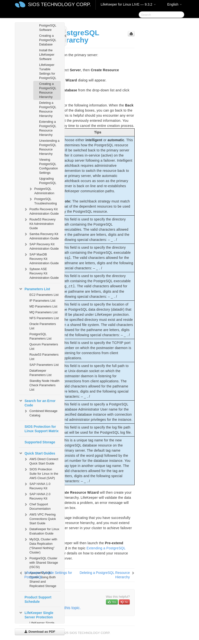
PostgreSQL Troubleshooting (42, 200)
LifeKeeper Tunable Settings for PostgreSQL (47, 71)
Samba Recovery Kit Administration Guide (41, 235)
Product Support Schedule (38, 599)
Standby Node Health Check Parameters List (44, 385)
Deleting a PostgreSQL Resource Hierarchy (47, 109)
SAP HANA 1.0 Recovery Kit (37, 485)
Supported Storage (40, 442)
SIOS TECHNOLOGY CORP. (59, 4)
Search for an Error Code (37, 402)
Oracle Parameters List (42, 326)
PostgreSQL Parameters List (40, 336)
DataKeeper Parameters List (40, 373)
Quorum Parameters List (43, 346)
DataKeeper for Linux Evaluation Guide (41, 530)
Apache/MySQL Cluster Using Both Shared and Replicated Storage (40, 579)
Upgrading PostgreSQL (47, 181)
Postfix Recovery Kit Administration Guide (41, 210)
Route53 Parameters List (44, 357)
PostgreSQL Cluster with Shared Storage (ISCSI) (41, 562)
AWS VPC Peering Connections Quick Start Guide (40, 518)
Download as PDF (39, 631)
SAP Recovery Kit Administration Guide (41, 245)
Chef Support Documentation (37, 505)
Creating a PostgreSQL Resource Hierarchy (47, 90)
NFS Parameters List (44, 318)
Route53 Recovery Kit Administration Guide (40, 223)
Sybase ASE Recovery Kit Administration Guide (41, 273)
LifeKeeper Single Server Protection (36, 614)
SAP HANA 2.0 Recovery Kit (37, 495)
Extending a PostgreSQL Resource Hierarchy (47, 128)
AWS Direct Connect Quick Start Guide (41, 460)
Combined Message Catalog (41, 412)
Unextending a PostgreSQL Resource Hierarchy (49, 147)
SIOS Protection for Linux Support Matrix (42, 429)
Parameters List (34, 289)
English (174, 4)
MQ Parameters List (43, 312)
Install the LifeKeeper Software (46, 54)
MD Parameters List (43, 306)
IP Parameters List (42, 300)
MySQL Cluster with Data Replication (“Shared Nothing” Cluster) (40, 545)
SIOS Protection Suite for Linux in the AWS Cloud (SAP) (41, 473)
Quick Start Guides (37, 453)
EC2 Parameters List (44, 295)
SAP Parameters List (44, 365)
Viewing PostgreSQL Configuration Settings (48, 166)
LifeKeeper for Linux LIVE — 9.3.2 (128, 4)
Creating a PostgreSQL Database (47, 40)
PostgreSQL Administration (41, 190)
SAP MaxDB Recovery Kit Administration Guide (41, 258)
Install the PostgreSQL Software (47, 25)
